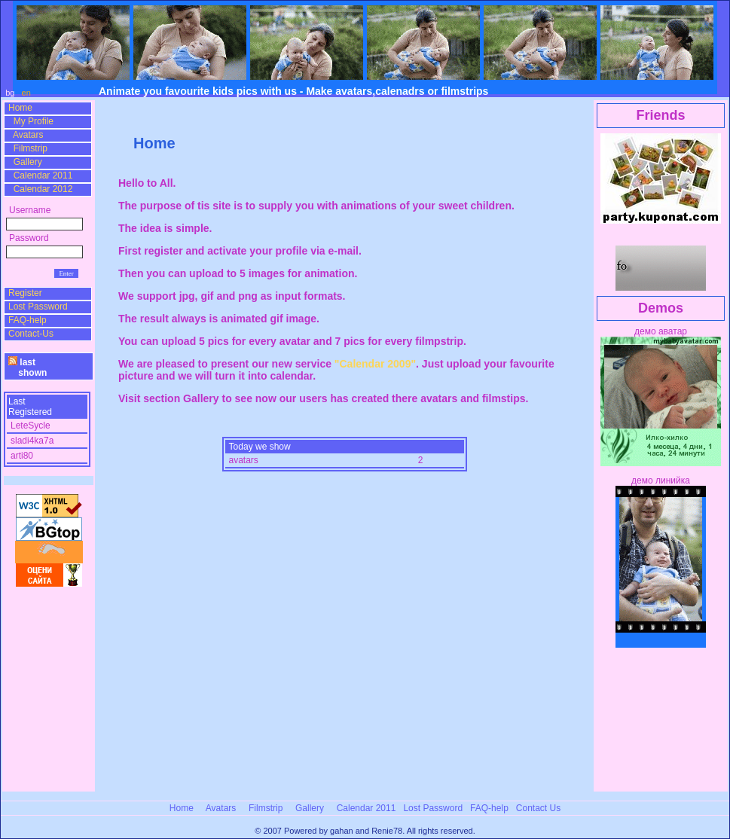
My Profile (30, 121)
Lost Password (38, 306)
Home (20, 107)
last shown (27, 367)
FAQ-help (27, 320)
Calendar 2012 (40, 189)
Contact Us (538, 808)
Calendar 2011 (40, 175)
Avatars (25, 135)
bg (11, 92)
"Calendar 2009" (375, 364)
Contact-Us (30, 333)
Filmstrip (27, 148)
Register (25, 293)
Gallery (25, 162)
